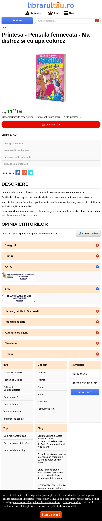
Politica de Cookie (13, 379)
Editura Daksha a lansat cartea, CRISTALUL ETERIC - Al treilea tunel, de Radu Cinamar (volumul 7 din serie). (51, 441)
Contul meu (32, 13)
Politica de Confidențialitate (12, 388)
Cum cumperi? (11, 397)
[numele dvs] (85, 374)
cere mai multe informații (17, 157)
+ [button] (97, 245)
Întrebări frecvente (13, 411)
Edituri (41, 387)
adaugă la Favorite (14, 143)
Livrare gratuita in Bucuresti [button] (22, 311)
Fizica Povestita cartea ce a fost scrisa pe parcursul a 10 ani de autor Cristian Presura (52, 458)
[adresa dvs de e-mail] (85, 383)
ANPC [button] (8, 266)
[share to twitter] (30, 172)
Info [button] (6, 364)
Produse (17, 20)
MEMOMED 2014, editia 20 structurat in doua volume (52, 486)
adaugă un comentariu (16, 164)
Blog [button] (40, 428)
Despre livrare (11, 404)
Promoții (42, 379)
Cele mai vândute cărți (15, 436)
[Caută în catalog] (97, 20)
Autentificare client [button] (16, 332)
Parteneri (42, 401)
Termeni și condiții (13, 372)
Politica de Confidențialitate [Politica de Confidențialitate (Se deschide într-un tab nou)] (46, 502)
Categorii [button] (10, 245)
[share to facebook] (17, 172)
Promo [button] (9, 354)
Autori (41, 394)
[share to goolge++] (24, 172)
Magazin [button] (42, 364)
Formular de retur (46, 408)
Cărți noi (42, 372)
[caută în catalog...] (64, 21)
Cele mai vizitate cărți (14, 450)
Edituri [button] (9, 256)
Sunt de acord (51, 514)
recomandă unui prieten (17, 150)
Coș (52, 13)
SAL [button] (7, 288)
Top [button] (6, 428)
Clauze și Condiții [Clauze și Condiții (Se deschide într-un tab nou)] (72, 502)
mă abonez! (84, 392)
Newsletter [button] (11, 343)
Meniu (69, 13)
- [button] (97, 266)
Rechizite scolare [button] (15, 321)
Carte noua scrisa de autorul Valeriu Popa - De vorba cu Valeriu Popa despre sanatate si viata (50, 473)
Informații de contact (14, 418)
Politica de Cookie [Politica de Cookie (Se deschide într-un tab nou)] (22, 502)
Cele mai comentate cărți (16, 443)
